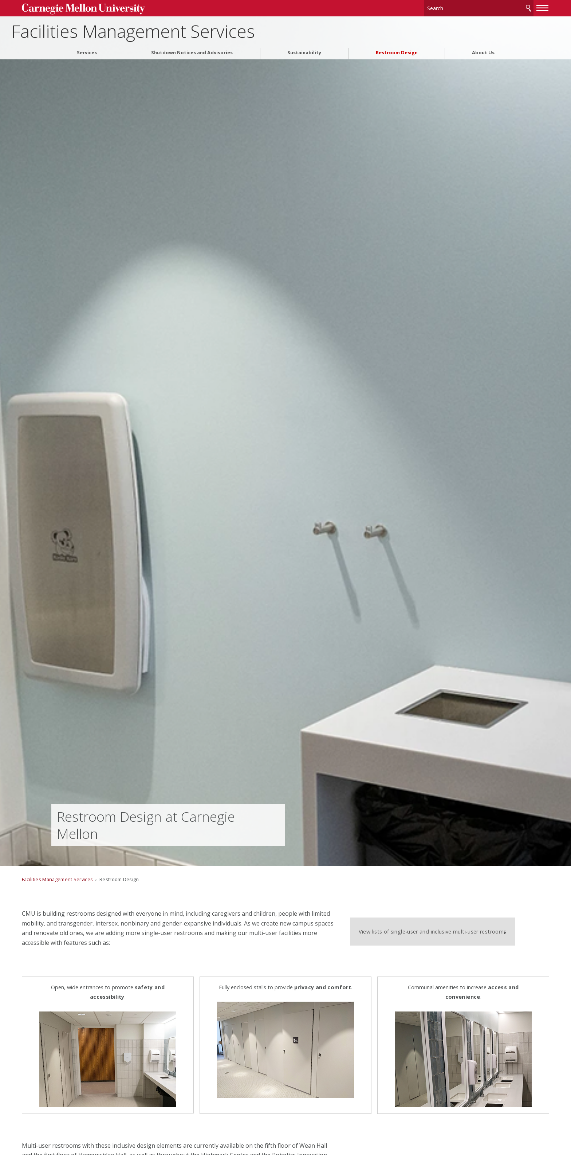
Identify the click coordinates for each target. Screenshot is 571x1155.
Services (87, 50)
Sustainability (304, 50)
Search (499, 7)
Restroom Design (397, 50)
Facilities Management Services (173, 29)
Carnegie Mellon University (109, 7)
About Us (483, 50)
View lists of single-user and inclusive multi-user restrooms (441, 926)
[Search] (449, 7)
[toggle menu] (513, 6)
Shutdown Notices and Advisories (192, 50)
